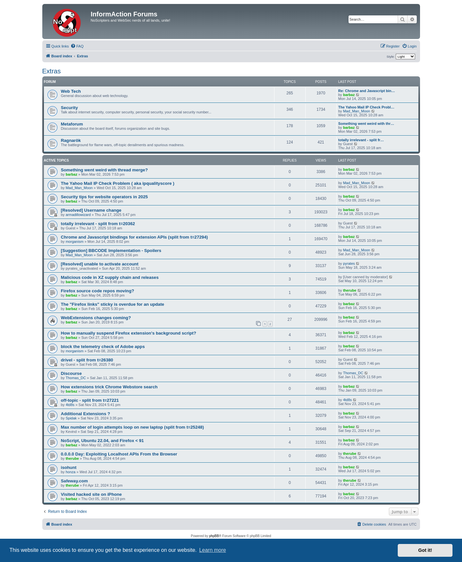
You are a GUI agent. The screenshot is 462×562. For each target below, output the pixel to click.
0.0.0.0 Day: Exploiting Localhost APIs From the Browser (119, 454)
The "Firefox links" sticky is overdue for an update (112, 304)
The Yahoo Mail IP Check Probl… (366, 107)
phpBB (214, 536)
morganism (74, 241)
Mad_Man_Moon (356, 111)
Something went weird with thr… (366, 124)
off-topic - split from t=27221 (90, 400)
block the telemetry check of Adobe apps (103, 346)
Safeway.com (74, 480)
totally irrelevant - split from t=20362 (98, 223)
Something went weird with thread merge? (104, 169)
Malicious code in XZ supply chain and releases (110, 277)
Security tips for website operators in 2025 (104, 196)
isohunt (69, 467)
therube (349, 290)
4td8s (70, 405)
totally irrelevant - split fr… (361, 140)
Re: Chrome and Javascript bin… (366, 91)
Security (69, 107)
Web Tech (71, 91)
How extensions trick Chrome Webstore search (109, 386)
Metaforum (72, 124)
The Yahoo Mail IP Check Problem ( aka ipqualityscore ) (117, 183)
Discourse (71, 373)
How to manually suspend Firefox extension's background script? (128, 333)
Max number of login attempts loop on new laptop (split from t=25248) (132, 427)
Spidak (71, 418)
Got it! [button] (425, 550)
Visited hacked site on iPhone (91, 494)
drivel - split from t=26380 (87, 360)
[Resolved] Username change (91, 210)
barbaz (348, 95)
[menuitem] (77, 46)
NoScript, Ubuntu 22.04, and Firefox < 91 (102, 440)
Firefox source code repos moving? (97, 290)
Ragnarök (71, 140)
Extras (51, 71)
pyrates (349, 263)
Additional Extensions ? (85, 413)
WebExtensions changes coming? (96, 317)
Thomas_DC (76, 378)
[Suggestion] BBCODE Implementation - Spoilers (111, 250)
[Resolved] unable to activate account (100, 264)
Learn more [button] (212, 550)
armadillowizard (78, 215)
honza (70, 472)
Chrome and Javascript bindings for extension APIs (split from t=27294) (134, 237)
